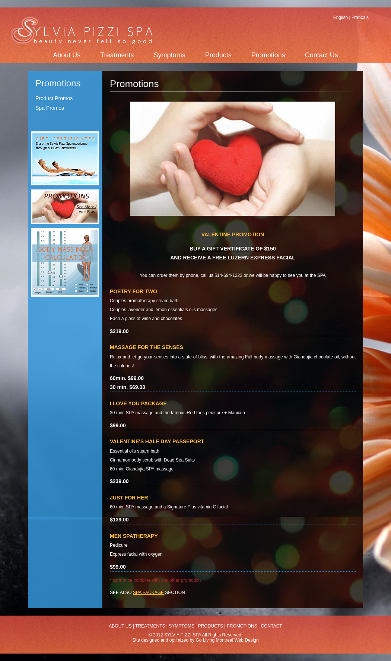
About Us (66, 55)
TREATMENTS (150, 626)
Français (360, 17)
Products (218, 55)
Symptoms (169, 55)
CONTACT (271, 626)
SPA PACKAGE (148, 592)
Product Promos (54, 98)
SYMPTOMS (181, 626)
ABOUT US (120, 626)
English (340, 17)
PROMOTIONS (242, 626)
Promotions (268, 55)
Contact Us (321, 55)
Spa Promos (49, 108)
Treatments (117, 55)
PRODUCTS (210, 626)
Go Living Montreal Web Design (227, 640)
